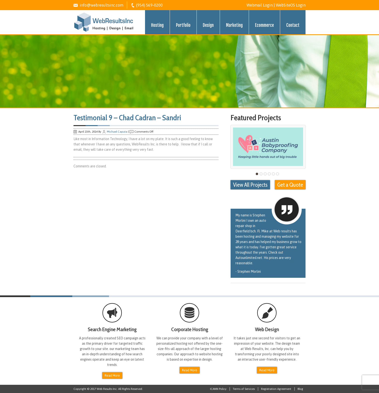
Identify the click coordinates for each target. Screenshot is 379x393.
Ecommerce (264, 25)
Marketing (234, 25)
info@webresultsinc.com (101, 5)
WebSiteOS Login (291, 5)
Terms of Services (244, 389)
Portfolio (183, 25)
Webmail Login (260, 5)
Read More (112, 375)
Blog (300, 389)
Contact (292, 25)
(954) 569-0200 (149, 5)
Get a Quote (290, 184)
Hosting (157, 25)
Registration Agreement (276, 389)
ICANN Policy (218, 389)
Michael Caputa (117, 131)
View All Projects (250, 184)
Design (208, 25)
